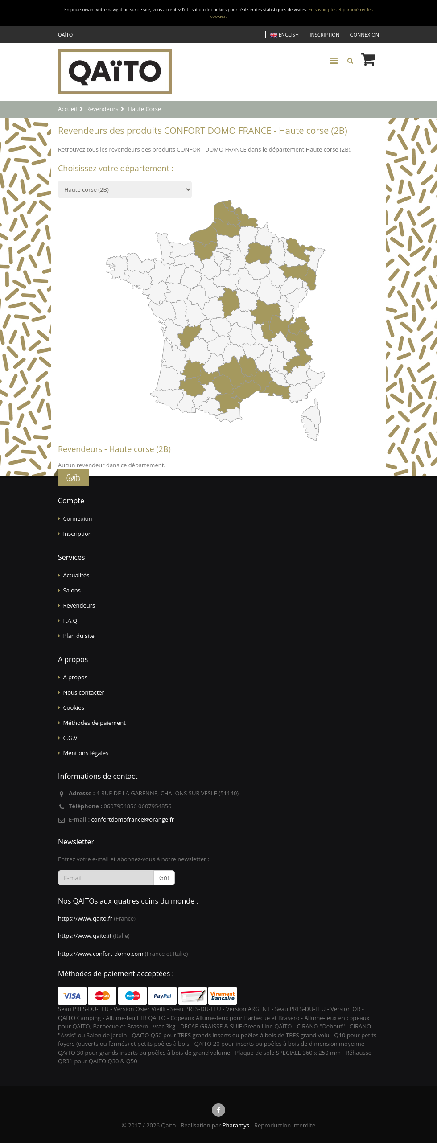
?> (125, 189)
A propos (75, 677)
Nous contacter (83, 692)
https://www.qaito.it (84, 936)
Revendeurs (79, 605)
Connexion (364, 34)
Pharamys (236, 1125)
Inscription (324, 34)
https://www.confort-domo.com (100, 954)
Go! (164, 877)
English (284, 35)
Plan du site (78, 636)
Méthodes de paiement (94, 723)
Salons (72, 590)
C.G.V (70, 738)
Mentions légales (85, 753)
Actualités (76, 575)
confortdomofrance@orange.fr (132, 819)
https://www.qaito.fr (85, 918)
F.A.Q (70, 621)
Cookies (73, 707)
